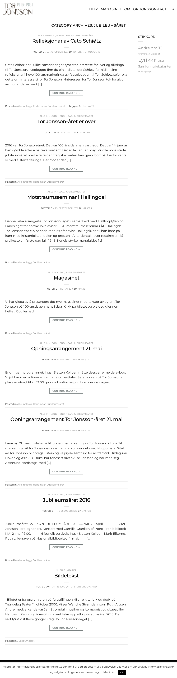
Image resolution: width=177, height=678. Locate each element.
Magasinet (111, 9)
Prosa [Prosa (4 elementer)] (159, 60)
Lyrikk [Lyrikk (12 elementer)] (145, 60)
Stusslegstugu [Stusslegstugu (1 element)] (144, 72)
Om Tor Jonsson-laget (146, 9)
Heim (94, 9)
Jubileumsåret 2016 (66, 500)
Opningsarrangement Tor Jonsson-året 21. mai (66, 419)
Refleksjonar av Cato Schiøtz (66, 41)
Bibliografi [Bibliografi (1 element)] (155, 54)
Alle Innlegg (46, 35)
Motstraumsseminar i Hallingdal (66, 197)
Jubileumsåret (85, 35)
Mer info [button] (108, 672)
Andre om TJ (86, 106)
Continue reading (66, 93)
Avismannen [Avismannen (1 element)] (144, 54)
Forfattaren (65, 35)
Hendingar (65, 116)
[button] (173, 9)
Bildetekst (66, 576)
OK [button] (122, 672)
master (85, 132)
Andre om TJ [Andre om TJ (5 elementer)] (150, 48)
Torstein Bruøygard (86, 52)
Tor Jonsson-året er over (66, 121)
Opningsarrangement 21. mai (66, 349)
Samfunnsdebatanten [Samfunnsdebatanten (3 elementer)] (155, 66)
